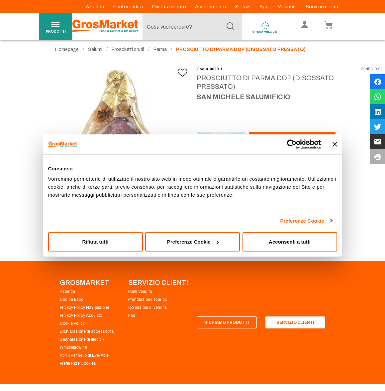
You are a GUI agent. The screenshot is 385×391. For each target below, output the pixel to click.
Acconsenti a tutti (290, 242)
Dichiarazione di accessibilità (87, 335)
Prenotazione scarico (147, 303)
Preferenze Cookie (302, 220)
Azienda (95, 6)
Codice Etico (71, 303)
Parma (160, 53)
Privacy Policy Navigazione (84, 311)
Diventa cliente (169, 6)
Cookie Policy (72, 327)
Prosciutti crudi (128, 53)
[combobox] (191, 26)
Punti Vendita (140, 295)
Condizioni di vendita (147, 311)
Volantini (288, 6)
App (264, 6)
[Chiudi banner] (335, 144)
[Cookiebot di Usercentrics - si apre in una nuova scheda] (292, 144)
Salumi (95, 53)
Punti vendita (128, 6)
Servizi (243, 6)
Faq (131, 319)
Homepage (67, 53)
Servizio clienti (322, 6)
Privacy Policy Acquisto (81, 319)
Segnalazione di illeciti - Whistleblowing (82, 347)
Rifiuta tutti (95, 242)
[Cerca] (231, 27)
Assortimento (211, 6)
